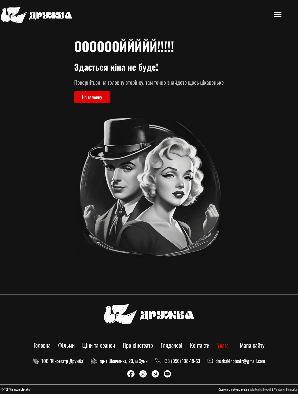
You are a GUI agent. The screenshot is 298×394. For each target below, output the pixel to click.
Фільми (66, 345)
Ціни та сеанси (98, 345)
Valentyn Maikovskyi (260, 389)
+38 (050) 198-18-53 (181, 360)
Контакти (199, 345)
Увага (223, 345)
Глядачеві (171, 345)
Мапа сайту (252, 345)
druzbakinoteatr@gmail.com (240, 360)
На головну (92, 97)
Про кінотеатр (138, 345)
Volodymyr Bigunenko (285, 389)
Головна (42, 345)
